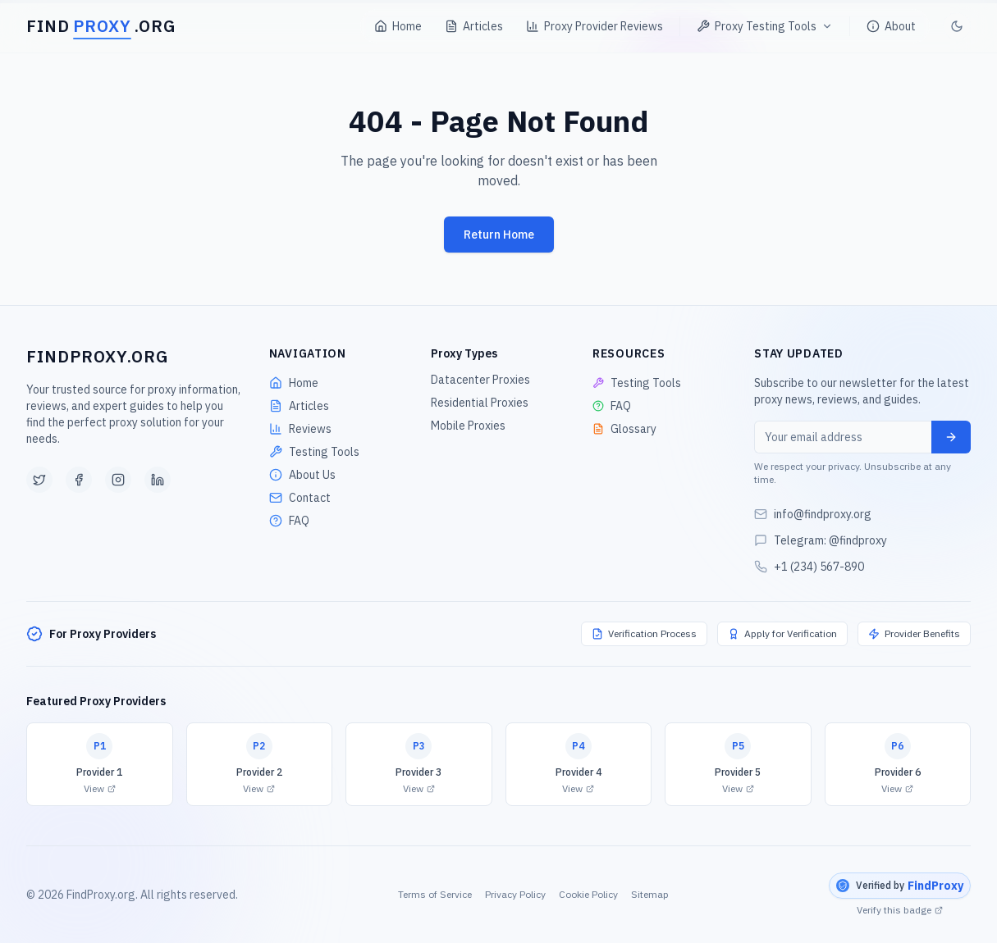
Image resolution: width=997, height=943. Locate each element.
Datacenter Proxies (480, 379)
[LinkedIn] (157, 480)
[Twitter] (39, 480)
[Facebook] (79, 480)
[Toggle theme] (957, 21)
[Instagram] (118, 480)
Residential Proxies (479, 402)
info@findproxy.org (822, 514)
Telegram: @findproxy (830, 540)
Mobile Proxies (468, 425)
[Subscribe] (951, 437)
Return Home (499, 234)
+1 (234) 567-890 (819, 566)
